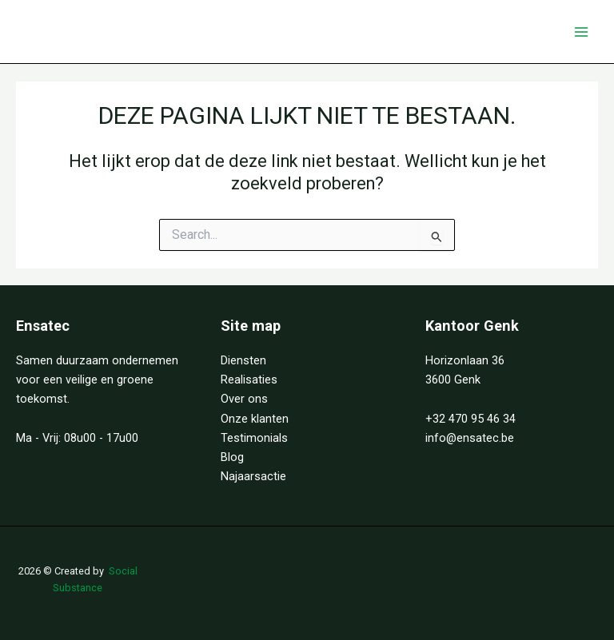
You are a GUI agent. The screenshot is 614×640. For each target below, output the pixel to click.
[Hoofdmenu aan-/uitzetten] (581, 32)
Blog (232, 457)
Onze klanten (255, 418)
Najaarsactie (253, 476)
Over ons (244, 399)
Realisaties (249, 379)
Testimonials (254, 438)
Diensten (243, 360)
